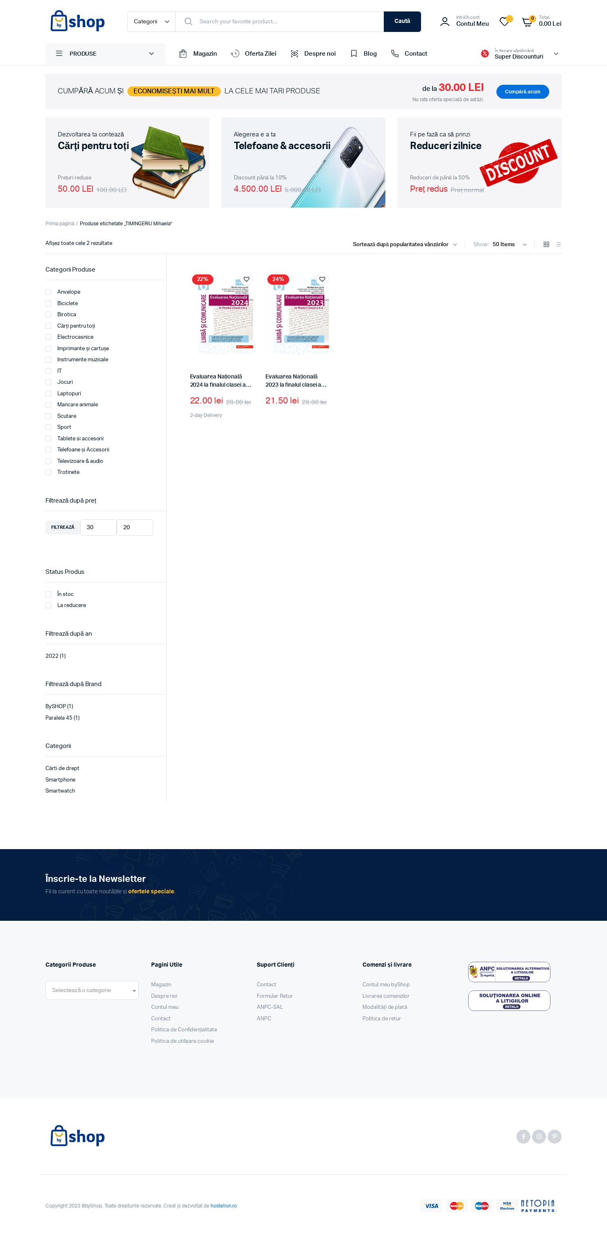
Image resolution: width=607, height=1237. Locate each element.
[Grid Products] (546, 245)
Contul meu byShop (386, 985)
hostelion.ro (224, 1205)
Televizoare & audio (74, 461)
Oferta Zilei (253, 54)
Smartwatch (60, 791)
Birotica (60, 314)
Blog (362, 54)
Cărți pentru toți (70, 326)
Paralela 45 (58, 718)
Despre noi (312, 54)
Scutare (60, 416)
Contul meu (165, 1007)
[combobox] (92, 990)
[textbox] (81, 990)
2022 (52, 656)
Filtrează (63, 527)
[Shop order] (407, 245)
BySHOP (55, 706)
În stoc (59, 594)
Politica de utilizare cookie (182, 1041)
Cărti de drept (62, 768)
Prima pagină (59, 223)
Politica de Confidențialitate (184, 1030)
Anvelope (62, 292)
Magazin (197, 54)
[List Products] (558, 245)
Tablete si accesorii (74, 439)
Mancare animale (71, 405)
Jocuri (59, 382)
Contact (408, 54)
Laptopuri (63, 393)
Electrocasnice (69, 337)
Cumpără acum (523, 91)
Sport (58, 427)
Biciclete (61, 303)
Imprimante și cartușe (77, 348)
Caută (402, 21)
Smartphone (60, 780)
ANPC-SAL (270, 1007)
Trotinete (62, 472)
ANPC (264, 1019)
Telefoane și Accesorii (77, 450)
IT (53, 371)
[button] (246, 279)
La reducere (65, 605)
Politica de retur (381, 1019)
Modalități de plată (385, 1007)
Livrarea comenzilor (386, 996)
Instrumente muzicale (76, 359)
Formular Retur (275, 996)
